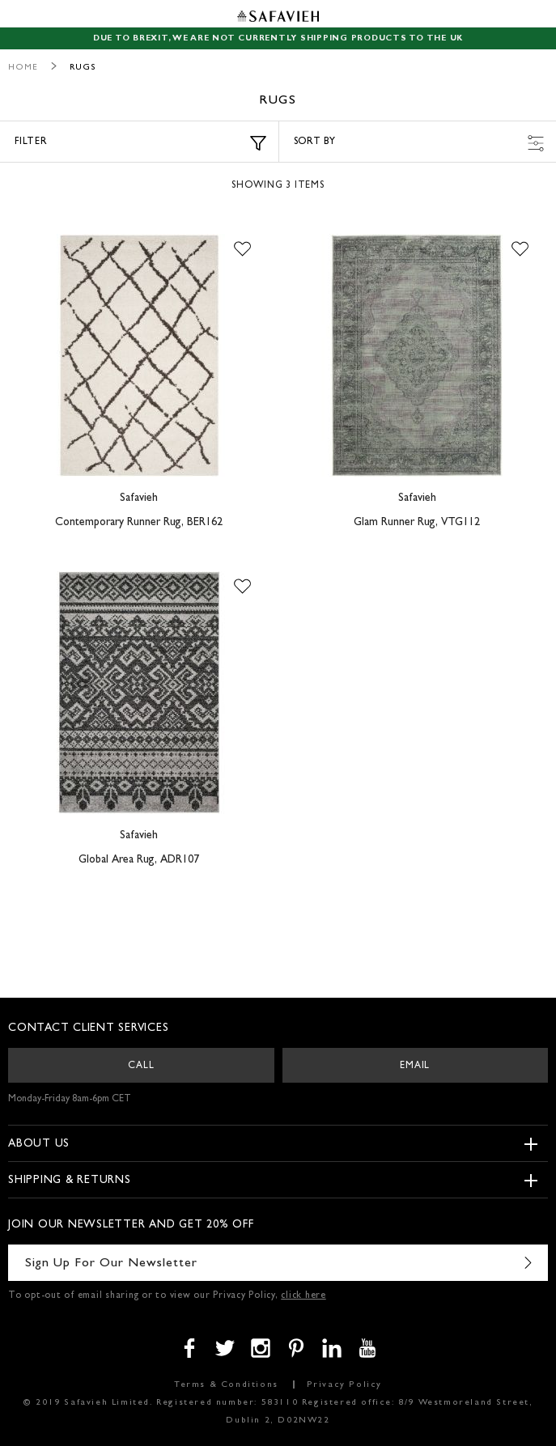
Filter (140, 143)
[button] (242, 250)
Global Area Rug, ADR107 (139, 860)
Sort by (419, 143)
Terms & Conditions (226, 1384)
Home (23, 67)
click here (303, 1296)
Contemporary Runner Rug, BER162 (139, 522)
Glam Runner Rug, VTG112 (417, 522)
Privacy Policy (344, 1384)
